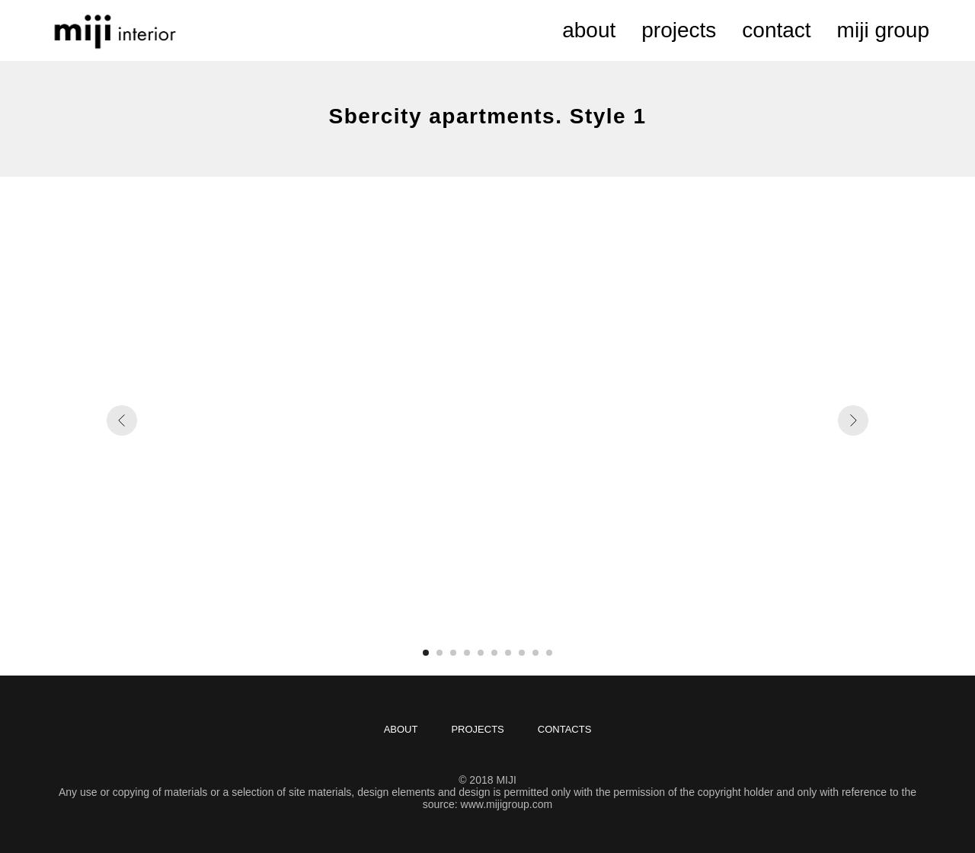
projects (678, 30)
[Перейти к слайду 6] (494, 653)
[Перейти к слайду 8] (522, 653)
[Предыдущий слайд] (122, 420)
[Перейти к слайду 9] (535, 653)
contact (776, 30)
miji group (883, 30)
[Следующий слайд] (853, 420)
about (588, 30)
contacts (565, 729)
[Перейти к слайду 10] (549, 653)
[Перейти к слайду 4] (467, 653)
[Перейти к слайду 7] (508, 653)
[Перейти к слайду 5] (481, 653)
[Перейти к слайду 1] (426, 653)
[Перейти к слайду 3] (453, 653)
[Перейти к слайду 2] (439, 653)
